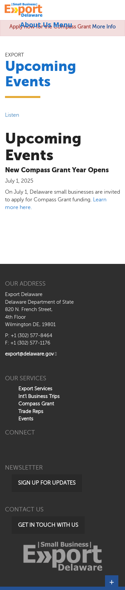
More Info (104, 27)
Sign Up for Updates (47, 483)
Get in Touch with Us (48, 525)
